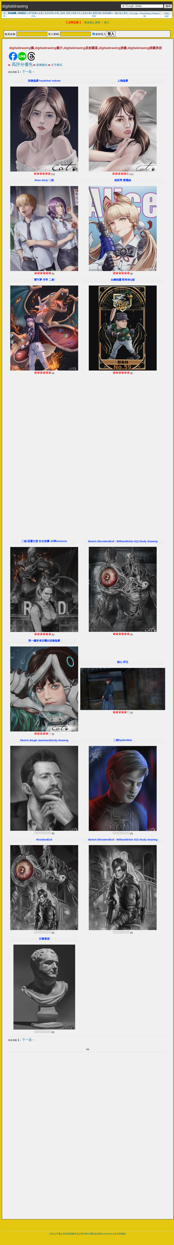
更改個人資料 (92, 22)
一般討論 (117, 13)
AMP (166, 16)
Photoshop (145, 13)
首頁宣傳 (49, 13)
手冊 (58, 1233)
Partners (108, 1233)
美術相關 (107, 13)
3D (144, 16)
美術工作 (76, 13)
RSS (52, 1233)
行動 (166, 13)
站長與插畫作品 (71, 1233)
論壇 (63, 13)
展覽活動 (97, 13)
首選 (41, 13)
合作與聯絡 (120, 1233)
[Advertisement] (48, 430)
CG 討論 (134, 13)
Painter (155, 13)
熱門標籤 (32, 13)
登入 (106, 22)
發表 (68, 13)
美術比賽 (86, 13)
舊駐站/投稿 (96, 1233)
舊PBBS (85, 1233)
